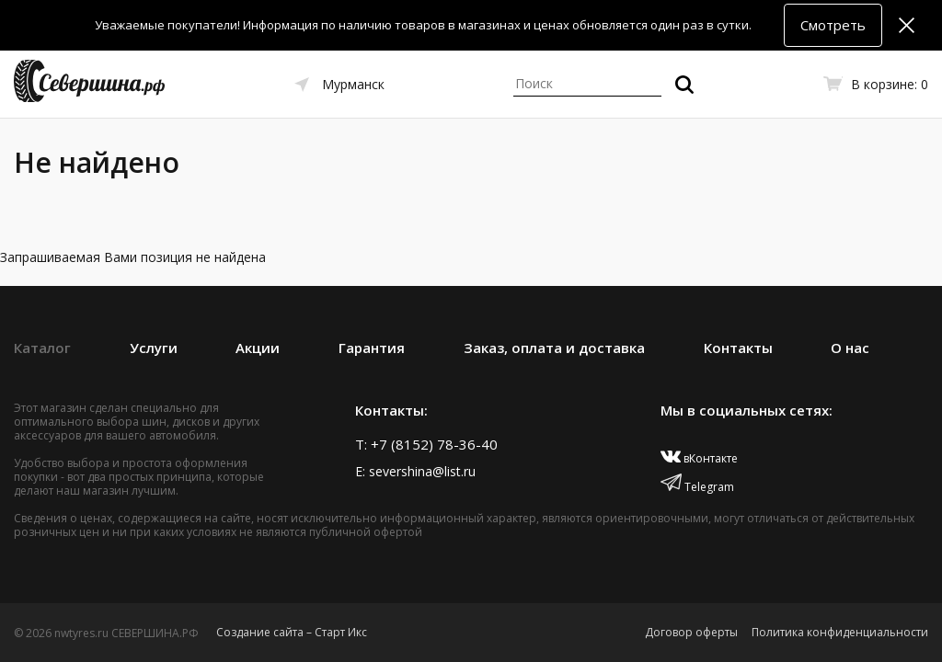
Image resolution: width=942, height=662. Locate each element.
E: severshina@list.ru (415, 471)
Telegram (697, 487)
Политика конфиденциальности (840, 632)
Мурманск (353, 84)
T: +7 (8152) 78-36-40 (426, 444)
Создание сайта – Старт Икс (291, 632)
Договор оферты (691, 632)
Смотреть (833, 25)
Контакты (738, 347)
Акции (258, 347)
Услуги (154, 347)
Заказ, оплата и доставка (554, 347)
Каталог (42, 347)
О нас (850, 347)
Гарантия (372, 347)
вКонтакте (700, 458)
